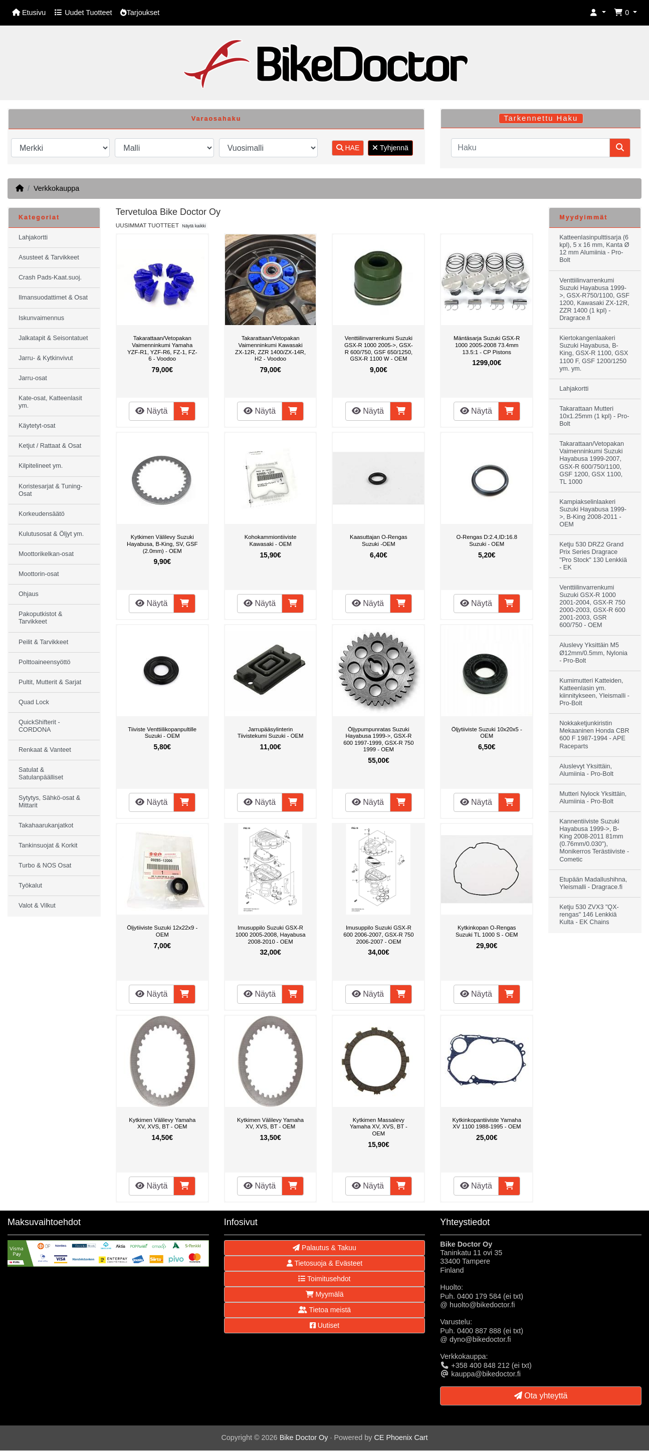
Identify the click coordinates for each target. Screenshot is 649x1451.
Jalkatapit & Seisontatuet (53, 338)
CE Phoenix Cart (400, 1437)
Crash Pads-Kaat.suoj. (50, 277)
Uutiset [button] (324, 1325)
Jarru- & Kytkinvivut (46, 358)
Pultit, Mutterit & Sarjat (50, 682)
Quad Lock (34, 702)
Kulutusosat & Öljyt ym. (51, 533)
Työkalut (30, 885)
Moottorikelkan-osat (46, 553)
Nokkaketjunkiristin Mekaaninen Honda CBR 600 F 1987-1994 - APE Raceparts (594, 734)
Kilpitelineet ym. (41, 465)
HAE (348, 148)
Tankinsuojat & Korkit (48, 845)
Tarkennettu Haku (541, 118)
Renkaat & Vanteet (45, 749)
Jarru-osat (33, 378)
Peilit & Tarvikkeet (43, 642)
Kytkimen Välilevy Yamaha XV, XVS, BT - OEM (162, 1123)
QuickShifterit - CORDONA (39, 726)
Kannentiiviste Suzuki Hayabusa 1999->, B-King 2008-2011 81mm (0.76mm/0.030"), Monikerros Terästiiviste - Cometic (594, 840)
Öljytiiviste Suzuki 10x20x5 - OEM (487, 732)
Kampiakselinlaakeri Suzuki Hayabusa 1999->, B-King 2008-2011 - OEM (592, 513)
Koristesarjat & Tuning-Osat (50, 490)
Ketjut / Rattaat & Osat (50, 445)
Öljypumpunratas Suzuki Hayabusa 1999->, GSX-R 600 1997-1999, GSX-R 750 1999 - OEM (378, 739)
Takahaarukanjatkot (46, 825)
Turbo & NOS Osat (45, 865)
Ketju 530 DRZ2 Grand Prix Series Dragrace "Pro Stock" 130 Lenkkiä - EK (593, 555)
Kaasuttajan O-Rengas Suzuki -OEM (378, 540)
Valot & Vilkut (37, 905)
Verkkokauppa (56, 188)
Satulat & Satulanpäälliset (41, 773)
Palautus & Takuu (324, 1248)
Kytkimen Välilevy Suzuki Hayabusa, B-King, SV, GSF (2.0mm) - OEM (162, 543)
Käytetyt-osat (37, 425)
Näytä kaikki (193, 225)
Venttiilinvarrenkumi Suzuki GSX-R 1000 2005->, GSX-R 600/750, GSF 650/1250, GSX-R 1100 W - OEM (378, 348)
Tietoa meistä (324, 1310)
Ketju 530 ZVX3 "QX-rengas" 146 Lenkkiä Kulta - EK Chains (589, 915)
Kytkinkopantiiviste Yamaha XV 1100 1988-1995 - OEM (486, 1123)
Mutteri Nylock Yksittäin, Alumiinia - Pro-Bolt (592, 797)
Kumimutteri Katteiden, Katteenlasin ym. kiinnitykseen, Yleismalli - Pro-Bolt (594, 692)
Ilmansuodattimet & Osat (53, 297)
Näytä (151, 411)
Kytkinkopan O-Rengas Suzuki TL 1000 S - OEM (487, 931)
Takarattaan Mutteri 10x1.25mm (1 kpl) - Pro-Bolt (594, 416)
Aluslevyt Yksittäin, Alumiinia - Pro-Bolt (586, 770)
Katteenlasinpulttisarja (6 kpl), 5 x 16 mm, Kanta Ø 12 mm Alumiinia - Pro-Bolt (594, 248)
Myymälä (325, 1294)
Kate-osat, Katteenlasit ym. (50, 402)
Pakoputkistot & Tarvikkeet (41, 618)
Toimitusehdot (324, 1279)
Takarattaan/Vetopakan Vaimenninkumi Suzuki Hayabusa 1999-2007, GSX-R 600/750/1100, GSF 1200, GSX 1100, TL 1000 (591, 462)
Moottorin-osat (39, 573)
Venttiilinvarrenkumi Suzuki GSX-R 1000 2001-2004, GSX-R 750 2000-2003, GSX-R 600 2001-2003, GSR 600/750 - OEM (592, 606)
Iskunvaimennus (41, 318)
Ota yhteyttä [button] (541, 1395)
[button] (597, 13)
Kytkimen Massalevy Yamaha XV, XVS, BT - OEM (378, 1126)
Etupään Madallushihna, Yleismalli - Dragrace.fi (593, 883)
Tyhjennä (390, 148)
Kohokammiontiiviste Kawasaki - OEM (271, 540)
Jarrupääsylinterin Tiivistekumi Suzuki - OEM (271, 732)
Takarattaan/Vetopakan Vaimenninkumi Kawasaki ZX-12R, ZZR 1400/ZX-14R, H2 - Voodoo (270, 348)
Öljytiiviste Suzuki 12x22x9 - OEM (162, 931)
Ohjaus (29, 594)
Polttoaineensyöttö (45, 662)
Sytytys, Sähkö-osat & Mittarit (49, 801)
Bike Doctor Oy (304, 1437)
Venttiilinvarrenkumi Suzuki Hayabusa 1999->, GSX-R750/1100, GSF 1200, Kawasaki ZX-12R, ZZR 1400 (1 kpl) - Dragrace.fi (594, 299)
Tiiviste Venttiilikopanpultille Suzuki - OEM (162, 732)
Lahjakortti (33, 237)
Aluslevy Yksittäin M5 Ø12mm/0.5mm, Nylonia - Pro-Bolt (593, 653)
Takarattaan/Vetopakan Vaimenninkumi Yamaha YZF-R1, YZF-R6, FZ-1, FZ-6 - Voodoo (162, 348)
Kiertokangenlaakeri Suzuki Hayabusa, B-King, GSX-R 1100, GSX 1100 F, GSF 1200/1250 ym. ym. (593, 353)
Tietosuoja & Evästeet (324, 1263)
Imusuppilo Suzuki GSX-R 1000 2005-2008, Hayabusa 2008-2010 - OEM (271, 934)
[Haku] (530, 147)
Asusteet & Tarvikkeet (49, 257)
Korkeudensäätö (42, 513)
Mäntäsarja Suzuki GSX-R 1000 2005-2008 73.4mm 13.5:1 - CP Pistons (487, 345)
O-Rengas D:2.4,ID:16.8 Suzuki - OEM (486, 540)
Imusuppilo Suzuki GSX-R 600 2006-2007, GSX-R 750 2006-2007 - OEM (378, 934)
